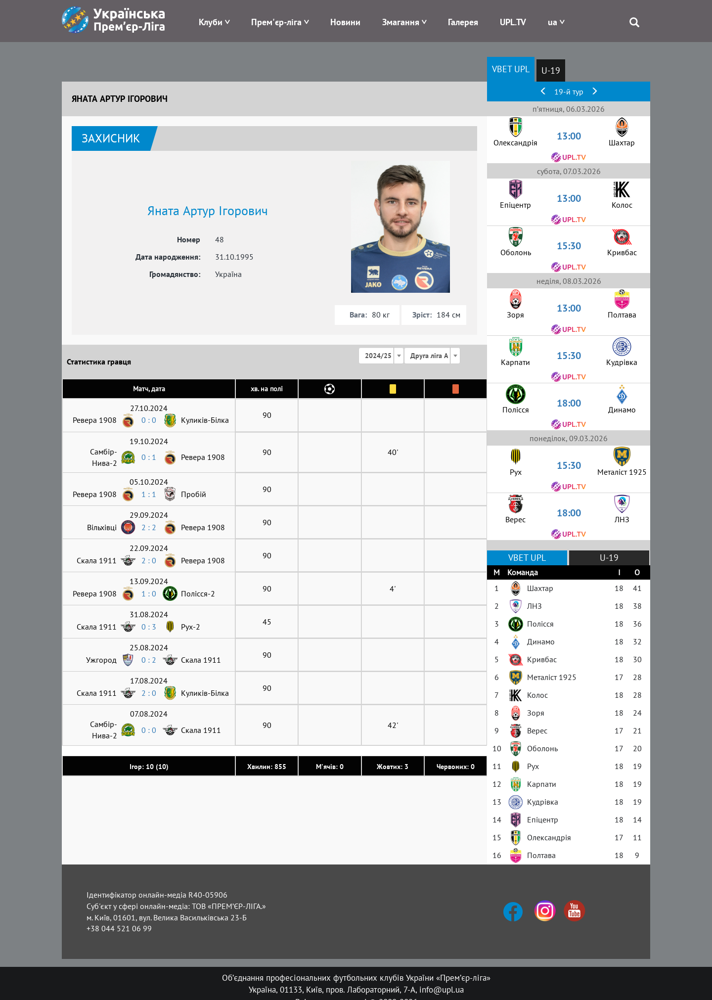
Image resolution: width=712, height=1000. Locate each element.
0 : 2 (148, 660)
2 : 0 (148, 560)
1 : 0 (148, 593)
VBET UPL (511, 69)
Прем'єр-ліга (276, 22)
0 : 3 (148, 627)
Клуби (210, 22)
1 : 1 (148, 494)
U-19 (550, 70)
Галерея (463, 22)
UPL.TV (513, 22)
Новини (345, 22)
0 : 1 (148, 457)
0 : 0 (148, 420)
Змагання (400, 22)
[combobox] (381, 355)
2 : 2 (148, 527)
